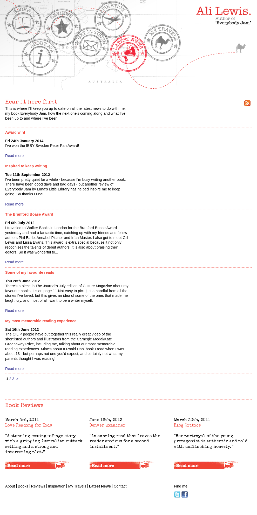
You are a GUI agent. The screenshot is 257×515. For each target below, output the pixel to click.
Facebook (184, 494)
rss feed (247, 103)
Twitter (177, 494)
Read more (14, 156)
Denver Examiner (107, 426)
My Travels (241, 48)
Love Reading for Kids (28, 426)
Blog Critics (187, 426)
